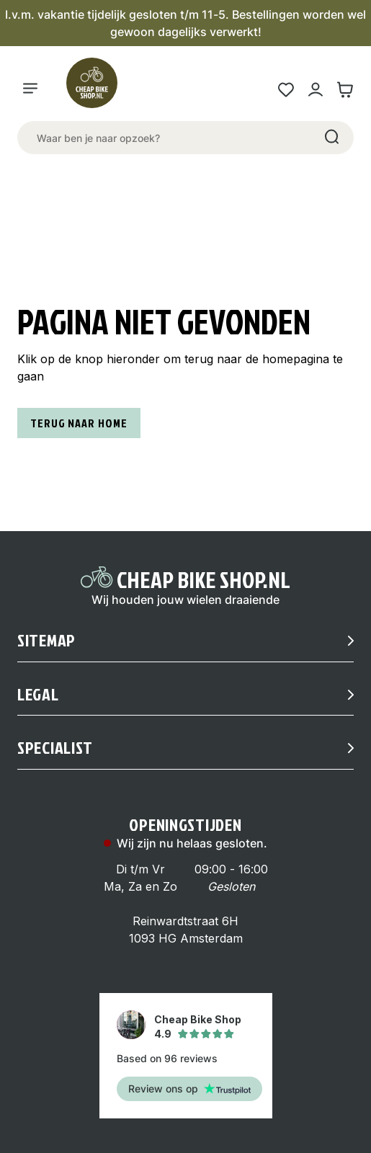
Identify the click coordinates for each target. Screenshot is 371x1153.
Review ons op (189, 1088)
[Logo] (98, 89)
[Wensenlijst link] (286, 90)
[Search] (330, 137)
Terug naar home (79, 423)
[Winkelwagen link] (345, 90)
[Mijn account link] (315, 90)
